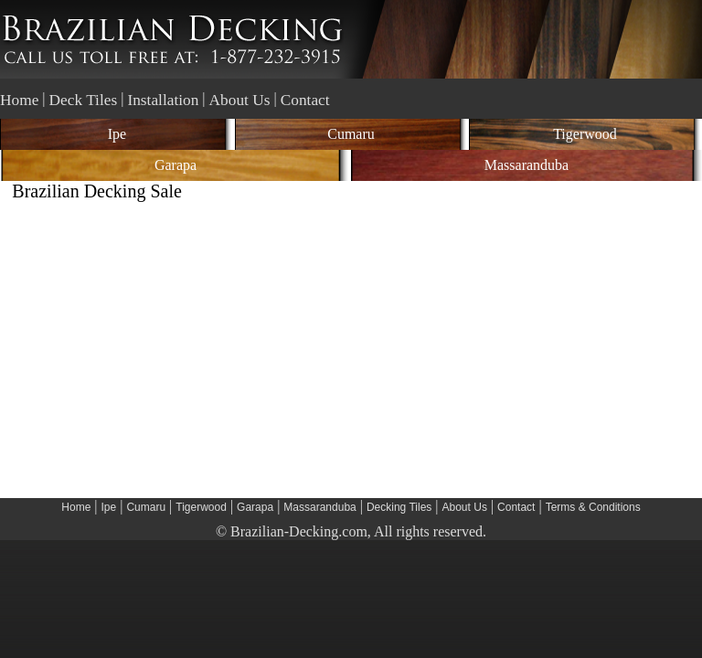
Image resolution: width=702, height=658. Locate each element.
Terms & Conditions (593, 507)
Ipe (117, 134)
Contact (305, 100)
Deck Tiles (83, 100)
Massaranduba (526, 165)
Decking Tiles (399, 507)
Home (19, 100)
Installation (162, 100)
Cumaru (351, 134)
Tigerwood (585, 134)
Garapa (175, 165)
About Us (240, 100)
